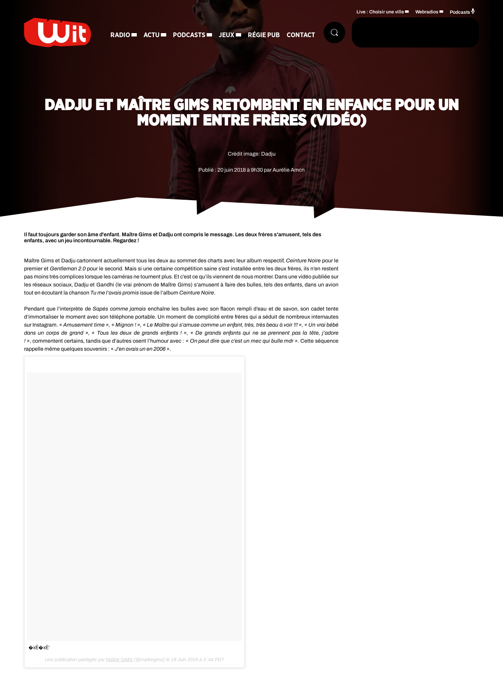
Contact (301, 35)
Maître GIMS (119, 659)
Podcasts (189, 35)
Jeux (226, 35)
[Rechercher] (334, 32)
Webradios (426, 11)
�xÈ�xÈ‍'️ (38, 647)
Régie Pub (264, 35)
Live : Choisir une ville (380, 11)
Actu (151, 35)
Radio (120, 35)
